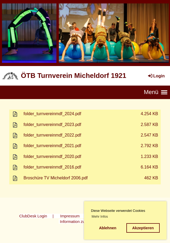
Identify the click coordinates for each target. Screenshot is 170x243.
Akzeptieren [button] (143, 228)
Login (156, 76)
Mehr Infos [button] (100, 216)
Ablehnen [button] (107, 228)
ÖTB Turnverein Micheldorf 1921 (73, 76)
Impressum (70, 216)
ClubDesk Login (33, 216)
